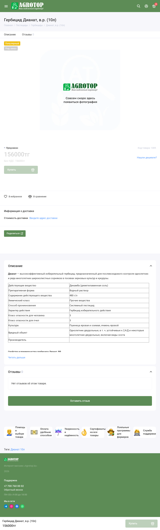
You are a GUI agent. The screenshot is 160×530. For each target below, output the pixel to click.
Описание (10, 34)
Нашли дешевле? (147, 157)
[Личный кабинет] (146, 6)
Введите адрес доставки (43, 218)
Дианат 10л (18, 449)
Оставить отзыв (80, 400)
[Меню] (6, 6)
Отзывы (28, 34)
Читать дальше (16, 357)
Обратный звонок (13, 489)
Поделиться (15, 233)
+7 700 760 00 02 (14, 486)
